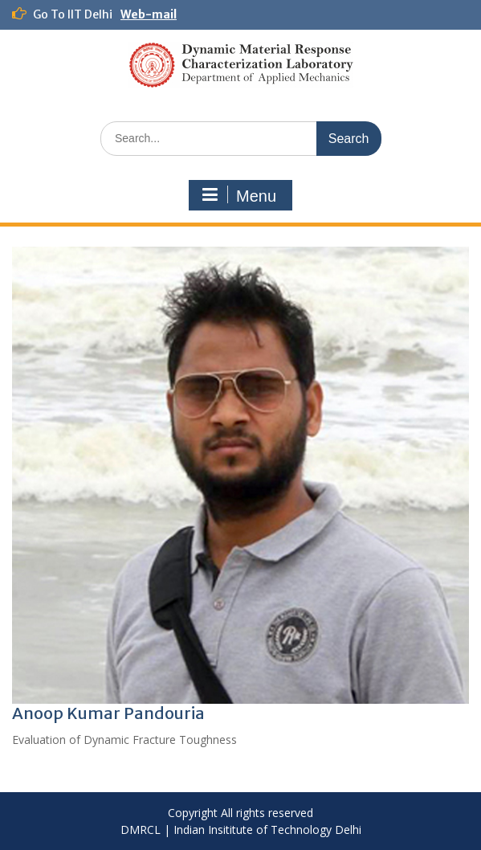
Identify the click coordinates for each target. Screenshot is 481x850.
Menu (238, 195)
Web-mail (148, 14)
